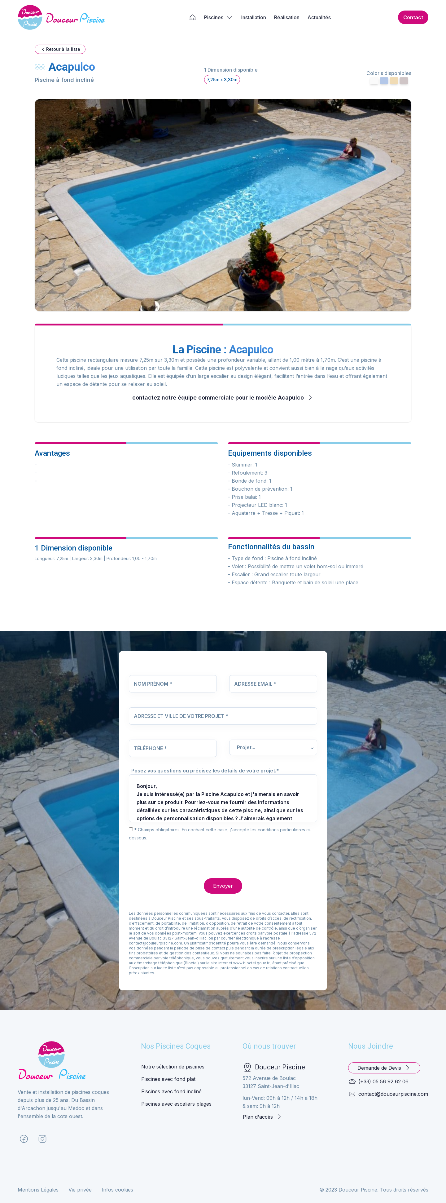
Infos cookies (117, 1190)
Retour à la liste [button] (60, 49)
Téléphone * (150, 748)
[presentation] (176, 854)
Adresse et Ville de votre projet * (181, 716)
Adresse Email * (255, 684)
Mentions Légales (38, 1190)
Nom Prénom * (153, 684)
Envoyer (223, 886)
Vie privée (80, 1190)
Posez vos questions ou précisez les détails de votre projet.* (205, 770)
